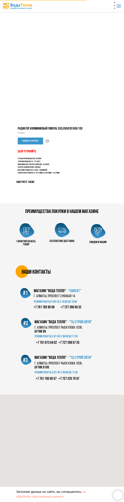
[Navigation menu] (119, 6)
